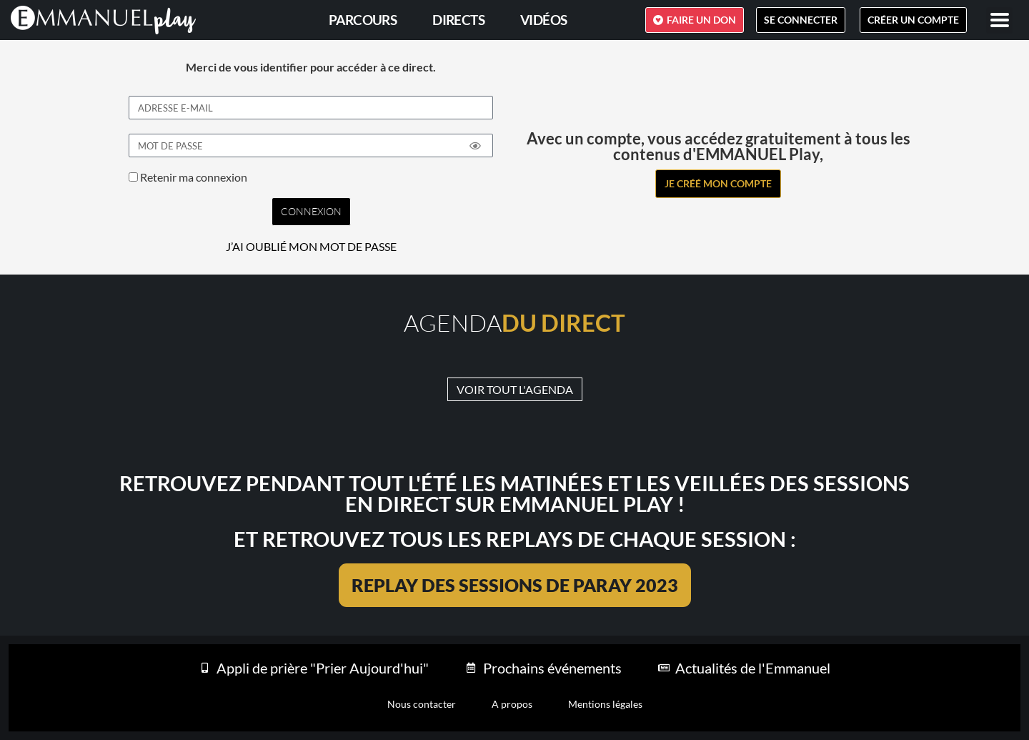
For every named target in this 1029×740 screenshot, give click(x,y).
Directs (458, 19)
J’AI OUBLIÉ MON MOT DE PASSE (311, 246)
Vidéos (543, 19)
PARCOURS (363, 19)
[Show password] (475, 146)
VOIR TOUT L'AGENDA (515, 389)
